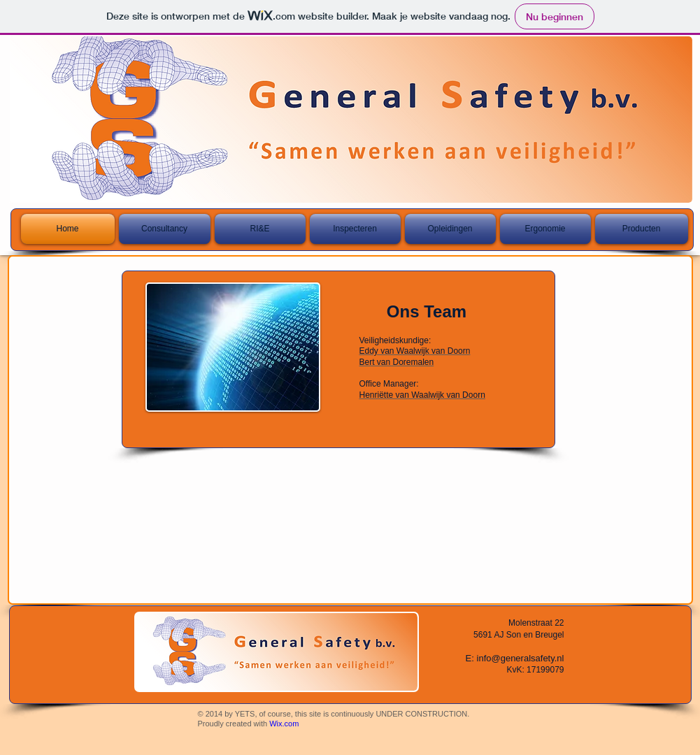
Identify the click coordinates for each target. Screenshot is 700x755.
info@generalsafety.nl (520, 658)
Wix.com (284, 723)
